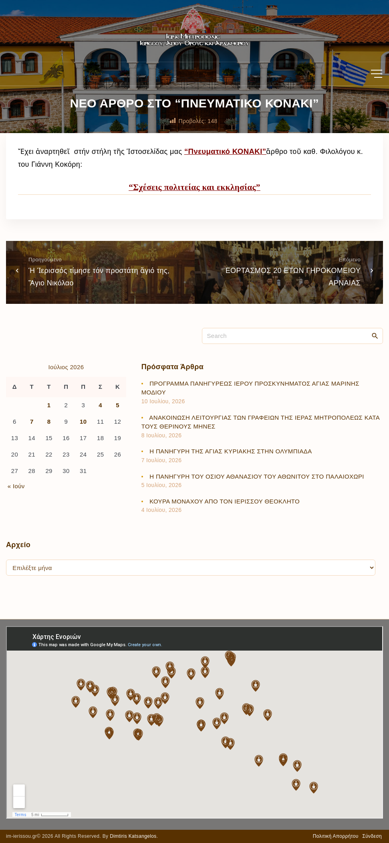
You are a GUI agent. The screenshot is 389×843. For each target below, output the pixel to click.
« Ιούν (16, 486)
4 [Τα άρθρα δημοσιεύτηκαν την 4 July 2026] (100, 405)
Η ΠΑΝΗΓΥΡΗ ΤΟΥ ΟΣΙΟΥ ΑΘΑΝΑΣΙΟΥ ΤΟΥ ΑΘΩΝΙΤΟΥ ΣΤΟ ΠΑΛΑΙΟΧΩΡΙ (256, 476)
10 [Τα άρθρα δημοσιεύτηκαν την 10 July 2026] (83, 421)
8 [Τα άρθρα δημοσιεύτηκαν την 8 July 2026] (49, 421)
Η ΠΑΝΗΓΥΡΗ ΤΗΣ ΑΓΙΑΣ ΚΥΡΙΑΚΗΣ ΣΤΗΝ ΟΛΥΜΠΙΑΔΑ (230, 451)
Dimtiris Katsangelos (133, 836)
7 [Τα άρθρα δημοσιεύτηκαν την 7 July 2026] (32, 421)
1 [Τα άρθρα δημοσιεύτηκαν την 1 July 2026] (49, 405)
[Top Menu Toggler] (376, 74)
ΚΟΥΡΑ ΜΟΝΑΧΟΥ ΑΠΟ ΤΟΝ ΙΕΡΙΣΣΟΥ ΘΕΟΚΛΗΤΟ (224, 501)
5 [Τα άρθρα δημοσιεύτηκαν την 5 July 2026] (117, 405)
